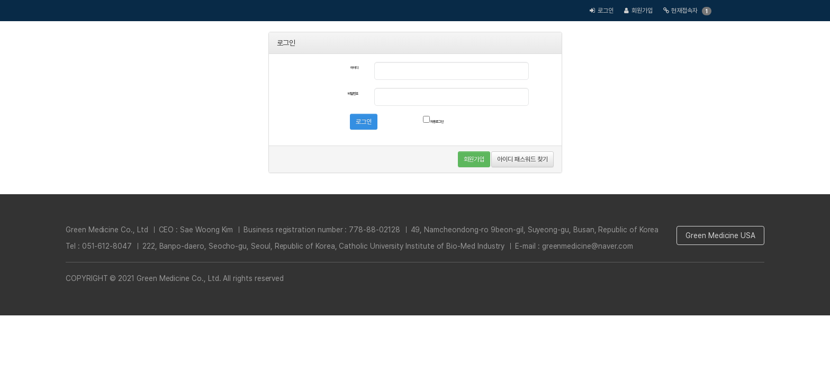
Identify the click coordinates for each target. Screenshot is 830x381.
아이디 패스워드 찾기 (522, 159)
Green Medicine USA (720, 235)
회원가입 (642, 10)
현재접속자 (684, 10)
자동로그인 (433, 120)
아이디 (354, 68)
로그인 (606, 10)
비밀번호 (353, 94)
